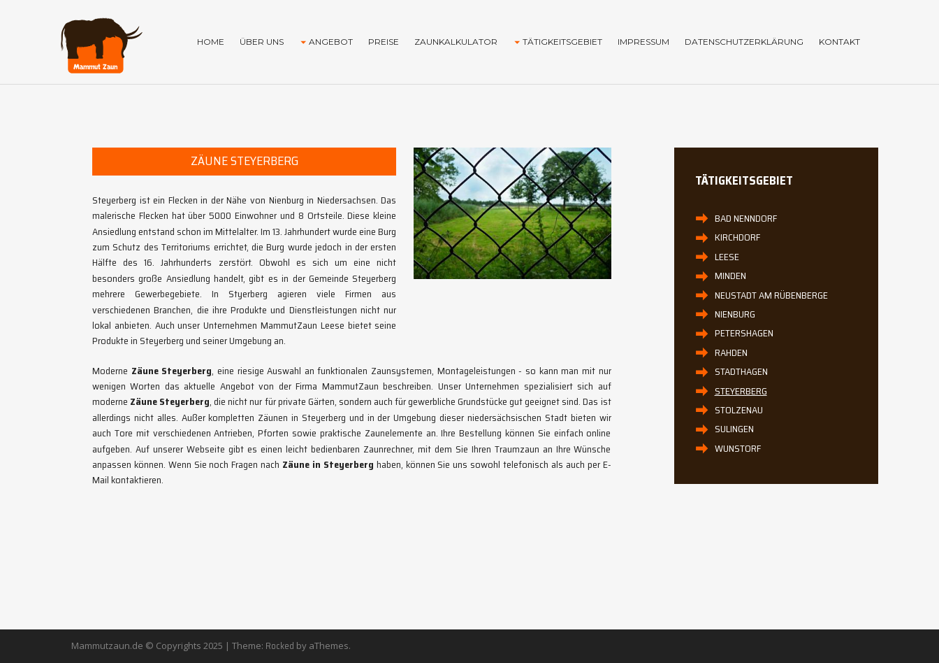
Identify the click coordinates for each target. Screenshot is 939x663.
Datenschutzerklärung (744, 41)
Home (210, 41)
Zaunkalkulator (455, 41)
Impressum (643, 41)
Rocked (279, 646)
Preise (383, 41)
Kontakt (839, 41)
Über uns (262, 41)
